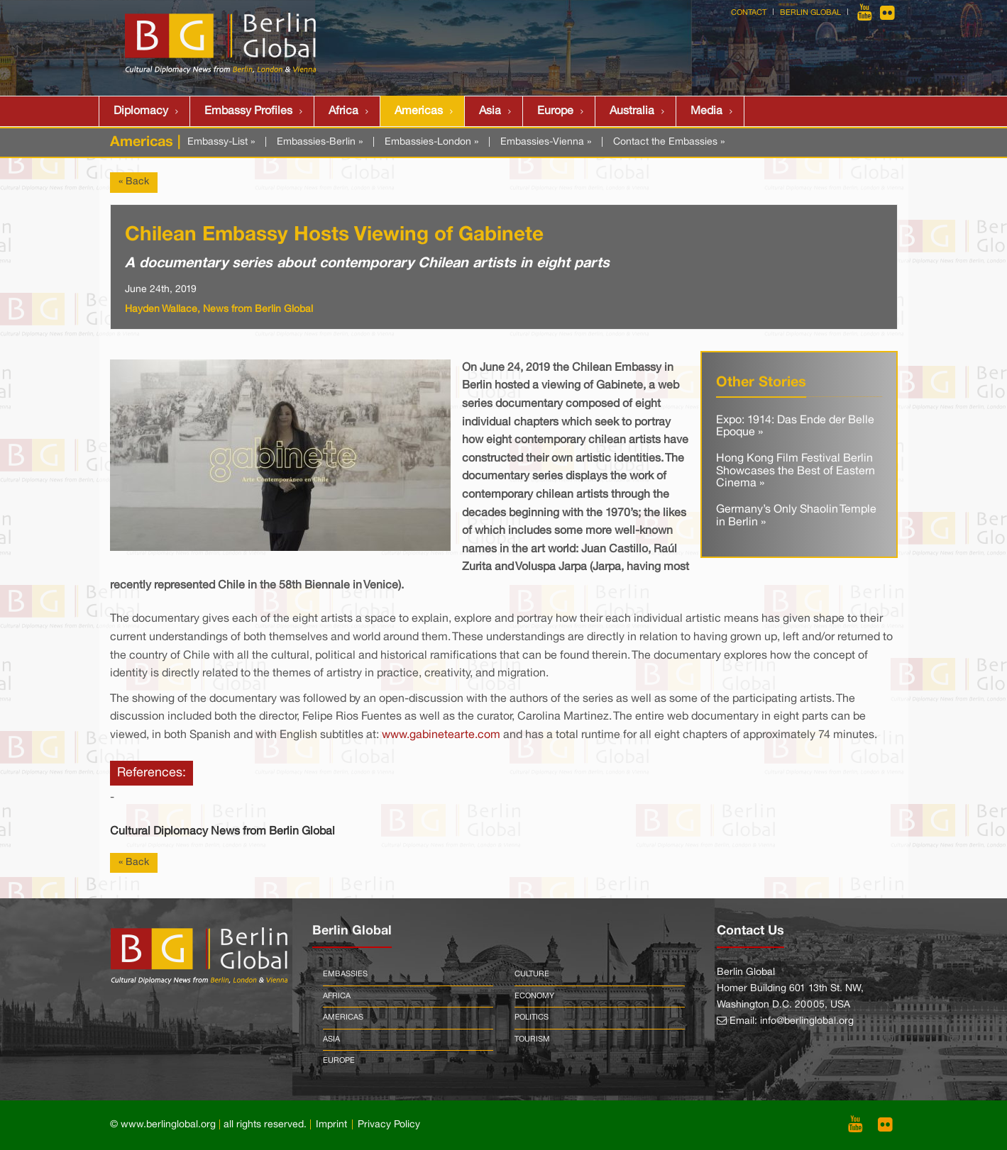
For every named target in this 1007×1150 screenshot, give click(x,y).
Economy (534, 996)
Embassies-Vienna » (545, 142)
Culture (531, 974)
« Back (134, 181)
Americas (419, 111)
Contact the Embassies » (669, 142)
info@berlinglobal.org (807, 1021)
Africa (343, 111)
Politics (531, 1017)
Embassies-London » (431, 142)
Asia (490, 111)
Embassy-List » (221, 142)
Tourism (532, 1039)
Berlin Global (810, 12)
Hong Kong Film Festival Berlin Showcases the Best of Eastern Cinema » (795, 471)
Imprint (331, 1124)
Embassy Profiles (248, 111)
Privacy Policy (389, 1124)
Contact (748, 12)
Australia (632, 111)
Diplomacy (141, 111)
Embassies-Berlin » (320, 142)
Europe (555, 111)
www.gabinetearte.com (441, 735)
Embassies (345, 974)
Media (706, 111)
